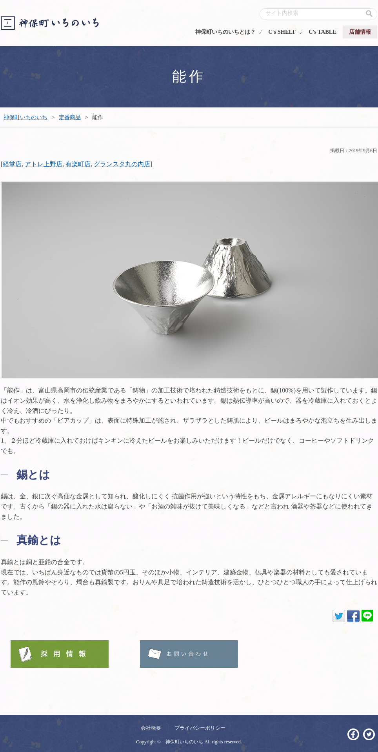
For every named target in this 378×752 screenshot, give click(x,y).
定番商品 (70, 117)
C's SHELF (282, 32)
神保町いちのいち (25, 117)
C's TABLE (322, 32)
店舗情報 (360, 32)
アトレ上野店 (43, 164)
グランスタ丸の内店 (122, 164)
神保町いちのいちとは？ (225, 32)
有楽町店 (78, 164)
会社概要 (151, 728)
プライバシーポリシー (199, 728)
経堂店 (12, 164)
